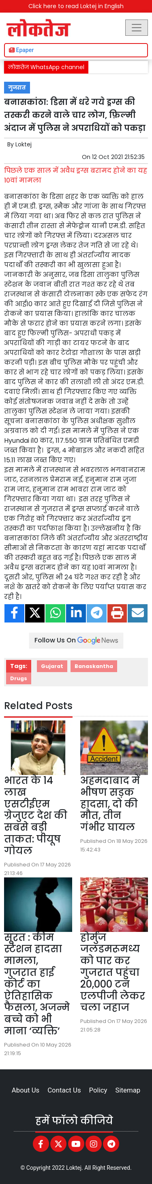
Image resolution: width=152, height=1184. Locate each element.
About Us (25, 1090)
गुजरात (17, 87)
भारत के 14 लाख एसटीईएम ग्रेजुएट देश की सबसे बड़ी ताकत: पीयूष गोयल (35, 816)
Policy (98, 1090)
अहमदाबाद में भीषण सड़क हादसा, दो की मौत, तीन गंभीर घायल (110, 804)
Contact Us (64, 1090)
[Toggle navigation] (136, 28)
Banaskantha (94, 666)
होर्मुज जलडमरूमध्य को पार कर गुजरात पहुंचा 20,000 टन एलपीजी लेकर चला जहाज (112, 972)
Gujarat (52, 666)
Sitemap (127, 1090)
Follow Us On (76, 640)
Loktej (23, 144)
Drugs (18, 678)
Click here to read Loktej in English (76, 6)
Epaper (21, 50)
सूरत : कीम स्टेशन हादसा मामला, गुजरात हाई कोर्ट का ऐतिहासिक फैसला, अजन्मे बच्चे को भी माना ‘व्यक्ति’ (37, 984)
